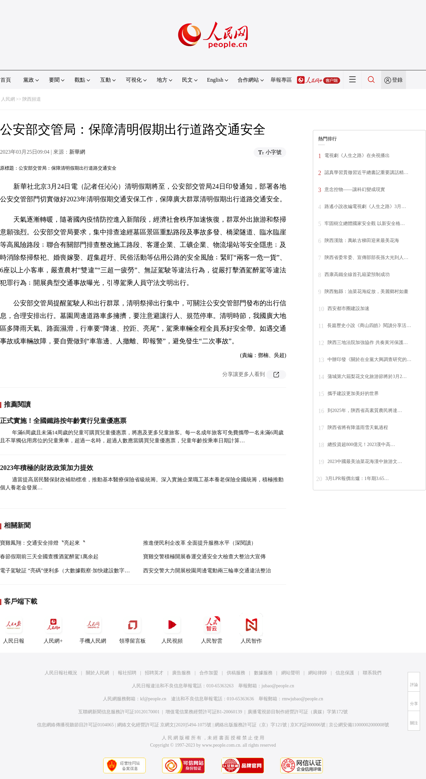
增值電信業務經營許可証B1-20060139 (203, 711)
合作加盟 (208, 672)
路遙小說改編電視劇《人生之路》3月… (365, 206)
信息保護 (344, 672)
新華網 (77, 152)
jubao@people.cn (278, 685)
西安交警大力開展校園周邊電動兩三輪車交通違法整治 (207, 570)
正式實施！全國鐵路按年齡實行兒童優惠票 (63, 420)
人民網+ (53, 628)
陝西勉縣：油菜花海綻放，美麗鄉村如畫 (366, 291)
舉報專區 (281, 80)
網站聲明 (290, 672)
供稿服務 (236, 672)
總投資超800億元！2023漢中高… (361, 444)
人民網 (8, 99)
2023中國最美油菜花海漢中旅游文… (364, 461)
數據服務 (263, 672)
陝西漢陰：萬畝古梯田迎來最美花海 (361, 240)
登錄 (397, 80)
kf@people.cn (153, 698)
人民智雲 (211, 628)
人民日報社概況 (61, 672)
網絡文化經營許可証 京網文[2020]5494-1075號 (164, 724)
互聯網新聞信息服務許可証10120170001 (119, 711)
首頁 (5, 80)
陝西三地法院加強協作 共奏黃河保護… (367, 342)
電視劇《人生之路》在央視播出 (357, 155)
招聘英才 (154, 672)
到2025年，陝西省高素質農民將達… (364, 410)
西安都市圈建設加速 (348, 308)
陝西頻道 (31, 99)
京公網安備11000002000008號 (359, 724)
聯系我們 (372, 672)
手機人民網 (93, 628)
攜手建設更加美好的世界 (353, 393)
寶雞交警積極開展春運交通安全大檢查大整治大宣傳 (204, 556)
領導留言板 (132, 628)
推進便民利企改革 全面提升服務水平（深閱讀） (199, 543)
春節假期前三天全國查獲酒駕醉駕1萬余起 (49, 556)
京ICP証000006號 (307, 724)
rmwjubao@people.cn (302, 698)
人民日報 (13, 628)
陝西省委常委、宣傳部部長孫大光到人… (366, 257)
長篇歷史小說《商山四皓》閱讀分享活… (369, 325)
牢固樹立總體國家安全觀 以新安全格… (364, 223)
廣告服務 (181, 672)
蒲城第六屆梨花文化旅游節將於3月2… (367, 376)
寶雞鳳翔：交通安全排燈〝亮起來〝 (42, 543)
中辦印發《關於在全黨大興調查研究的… (369, 359)
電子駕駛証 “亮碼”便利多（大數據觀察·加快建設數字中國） (70, 570)
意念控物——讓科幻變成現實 (354, 189)
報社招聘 (127, 672)
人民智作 (251, 628)
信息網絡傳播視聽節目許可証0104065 (75, 724)
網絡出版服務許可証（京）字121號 (251, 724)
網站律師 (317, 672)
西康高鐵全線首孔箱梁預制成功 (357, 274)
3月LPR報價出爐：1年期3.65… (357, 478)
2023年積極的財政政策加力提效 (46, 467)
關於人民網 (97, 672)
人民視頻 (172, 628)
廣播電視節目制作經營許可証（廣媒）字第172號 (298, 711)
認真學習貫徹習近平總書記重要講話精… (366, 172)
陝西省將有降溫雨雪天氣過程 (357, 427)
